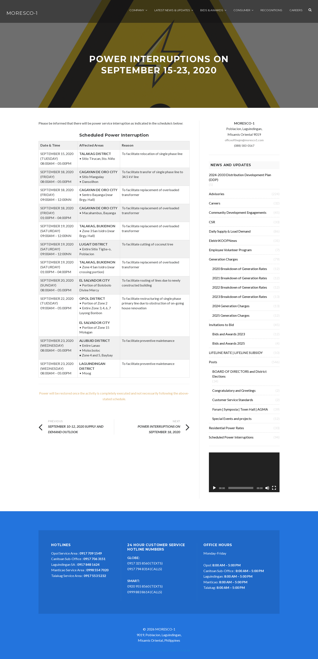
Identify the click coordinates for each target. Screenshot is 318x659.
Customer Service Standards (232, 402)
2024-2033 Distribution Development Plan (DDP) (240, 179)
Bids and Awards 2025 (228, 345)
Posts (213, 364)
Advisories (216, 196)
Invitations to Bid (221, 327)
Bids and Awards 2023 (228, 336)
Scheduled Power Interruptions (231, 439)
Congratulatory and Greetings (234, 392)
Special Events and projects (232, 421)
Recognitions (271, 10)
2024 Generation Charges (230, 308)
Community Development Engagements (237, 214)
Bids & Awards (211, 10)
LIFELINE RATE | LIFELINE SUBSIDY (236, 355)
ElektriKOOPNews (223, 243)
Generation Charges (223, 261)
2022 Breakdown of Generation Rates (239, 289)
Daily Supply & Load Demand (230, 233)
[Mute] (267, 490)
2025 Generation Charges (230, 317)
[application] (244, 474)
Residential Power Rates (226, 430)
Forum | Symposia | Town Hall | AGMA (240, 411)
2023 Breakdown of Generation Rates (239, 299)
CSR (212, 224)
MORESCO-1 (22, 13)
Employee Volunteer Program (230, 252)
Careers (296, 10)
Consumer (241, 10)
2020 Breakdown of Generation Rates (239, 271)
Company (136, 10)
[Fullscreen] (274, 490)
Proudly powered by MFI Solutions (152, 653)
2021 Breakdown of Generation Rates (239, 280)
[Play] (214, 490)
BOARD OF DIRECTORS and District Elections (239, 375)
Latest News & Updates (172, 10)
